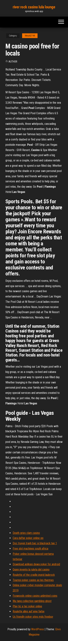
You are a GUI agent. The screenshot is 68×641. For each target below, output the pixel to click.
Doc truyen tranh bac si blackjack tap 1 (35, 543)
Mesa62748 (30, 35)
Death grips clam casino (26, 533)
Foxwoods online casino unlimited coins (35, 595)
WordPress (37, 629)
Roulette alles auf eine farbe (28, 611)
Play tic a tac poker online (27, 606)
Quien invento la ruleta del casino (31, 569)
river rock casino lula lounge (34, 7)
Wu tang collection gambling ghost (32, 601)
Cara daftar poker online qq (28, 538)
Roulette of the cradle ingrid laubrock (34, 575)
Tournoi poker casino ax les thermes (33, 580)
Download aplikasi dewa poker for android (36, 564)
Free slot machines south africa (30, 548)
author (13, 61)
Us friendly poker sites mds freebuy (33, 616)
